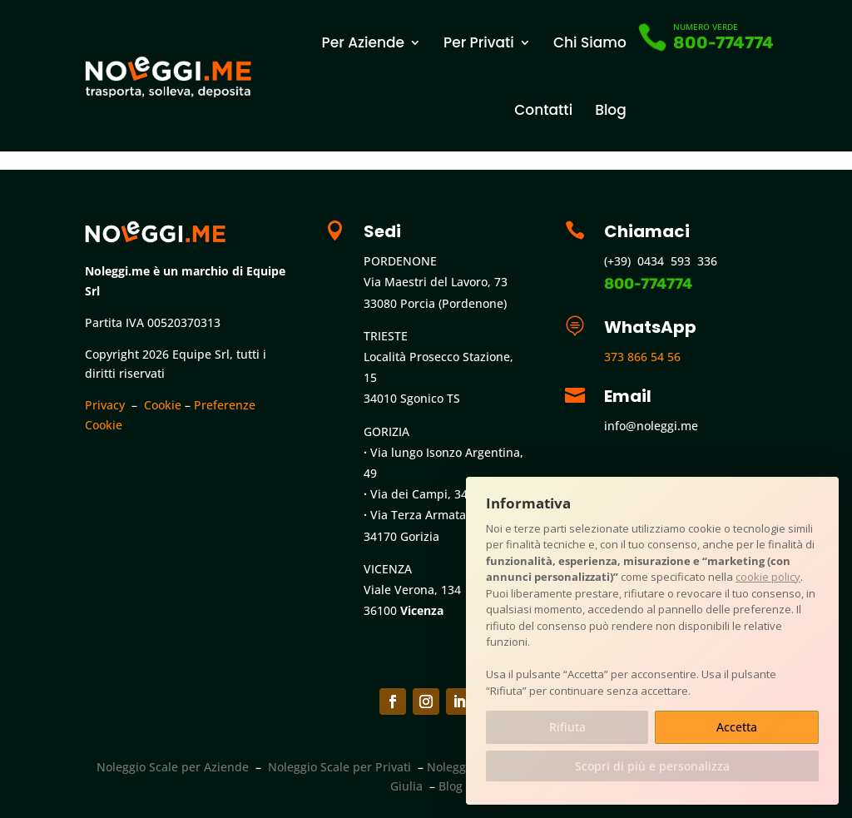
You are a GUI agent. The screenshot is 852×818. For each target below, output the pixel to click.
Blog (611, 110)
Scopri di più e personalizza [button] (652, 766)
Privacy (105, 405)
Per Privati (478, 42)
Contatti (543, 110)
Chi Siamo (590, 42)
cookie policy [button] (768, 576)
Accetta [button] (736, 727)
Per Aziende (363, 42)
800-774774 (723, 42)
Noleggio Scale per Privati (339, 767)
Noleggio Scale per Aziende (173, 767)
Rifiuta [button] (567, 727)
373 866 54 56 (642, 356)
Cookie (162, 405)
